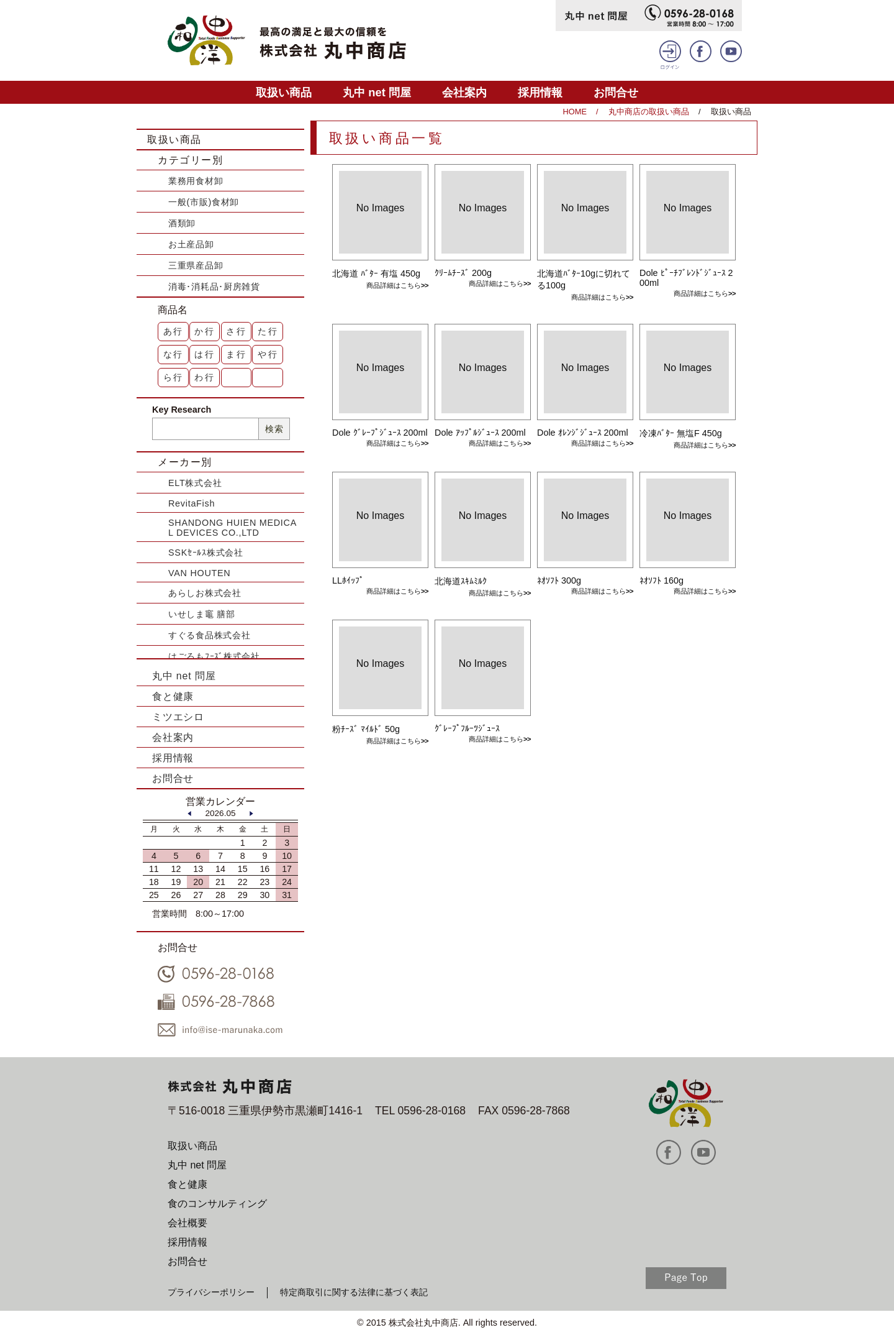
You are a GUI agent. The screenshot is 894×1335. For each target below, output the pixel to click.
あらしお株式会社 (205, 593)
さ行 (236, 331)
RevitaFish (191, 503)
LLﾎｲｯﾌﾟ (348, 580)
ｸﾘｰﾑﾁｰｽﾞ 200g (463, 273)
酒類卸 (182, 223)
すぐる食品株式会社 (209, 635)
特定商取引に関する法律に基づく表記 (354, 1292)
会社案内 (464, 92)
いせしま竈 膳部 (201, 614)
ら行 (173, 377)
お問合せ (616, 92)
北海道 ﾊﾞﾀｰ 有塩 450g (376, 273)
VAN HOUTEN (199, 573)
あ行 (173, 331)
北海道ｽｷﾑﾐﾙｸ (461, 581)
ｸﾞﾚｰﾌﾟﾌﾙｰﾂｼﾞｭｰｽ (467, 728)
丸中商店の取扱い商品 (648, 111)
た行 (268, 331)
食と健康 (173, 696)
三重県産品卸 (195, 265)
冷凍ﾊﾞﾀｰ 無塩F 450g (680, 433)
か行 (204, 331)
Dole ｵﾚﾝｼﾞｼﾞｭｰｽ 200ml (582, 433)
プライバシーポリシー (211, 1292)
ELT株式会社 (195, 483)
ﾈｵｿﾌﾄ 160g (661, 580)
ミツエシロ (178, 717)
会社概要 (187, 1223)
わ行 (204, 377)
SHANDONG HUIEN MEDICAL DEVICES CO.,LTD (232, 528)
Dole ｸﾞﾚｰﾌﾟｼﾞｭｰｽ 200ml (380, 433)
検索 (274, 429)
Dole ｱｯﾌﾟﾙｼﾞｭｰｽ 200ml (480, 433)
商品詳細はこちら (393, 285)
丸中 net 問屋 (377, 92)
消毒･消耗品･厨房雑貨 (214, 286)
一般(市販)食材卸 (203, 202)
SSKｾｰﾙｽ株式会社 (205, 552)
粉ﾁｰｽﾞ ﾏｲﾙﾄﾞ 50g (366, 729)
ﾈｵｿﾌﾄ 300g (559, 580)
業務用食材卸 (195, 181)
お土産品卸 (191, 244)
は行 (204, 354)
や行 (268, 354)
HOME (575, 111)
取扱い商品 (284, 92)
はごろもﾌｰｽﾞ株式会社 (214, 656)
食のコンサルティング (217, 1203)
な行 (173, 354)
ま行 (236, 354)
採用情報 (540, 92)
